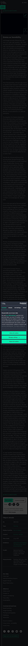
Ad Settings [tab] (17, 307)
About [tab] (24, 307)
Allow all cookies (14, 333)
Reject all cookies (14, 341)
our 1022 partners (11, 315)
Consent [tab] (4, 307)
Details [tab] (10, 307)
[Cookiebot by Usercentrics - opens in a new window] (20, 304)
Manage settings (14, 337)
